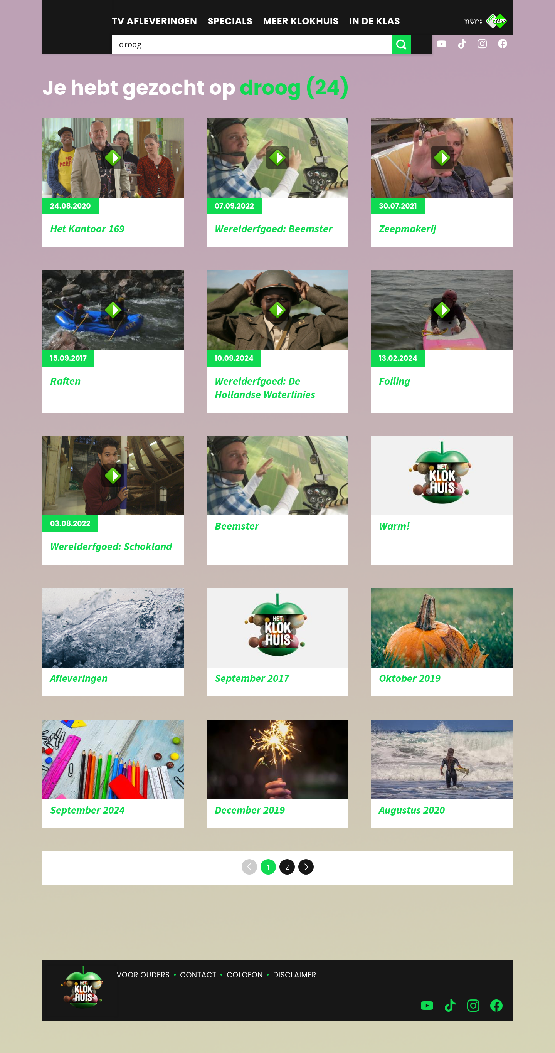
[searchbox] (262, 44)
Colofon (245, 975)
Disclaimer (294, 975)
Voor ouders (143, 975)
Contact (198, 975)
